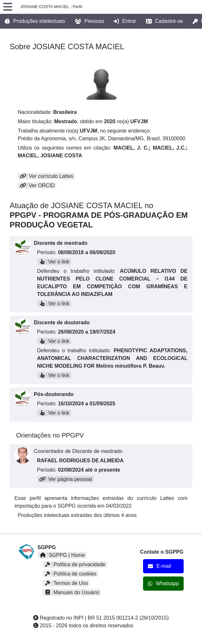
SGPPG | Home (62, 555)
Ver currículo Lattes (46, 176)
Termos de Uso (66, 583)
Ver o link (54, 261)
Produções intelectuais (35, 21)
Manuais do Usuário (72, 592)
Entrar (125, 21)
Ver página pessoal (65, 479)
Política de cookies (70, 573)
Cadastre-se (164, 21)
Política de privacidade (74, 564)
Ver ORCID (37, 185)
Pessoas (89, 21)
